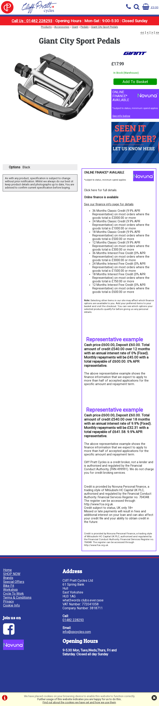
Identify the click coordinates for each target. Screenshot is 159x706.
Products (46, 34)
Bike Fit (102, 19)
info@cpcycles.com (57, 644)
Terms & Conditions (18, 598)
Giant (75, 34)
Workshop (125, 19)
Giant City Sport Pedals (104, 34)
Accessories (61, 34)
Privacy (9, 602)
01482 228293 (53, 632)
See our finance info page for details (109, 208)
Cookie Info (12, 606)
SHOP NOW (34, 19)
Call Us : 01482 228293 (32, 28)
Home (11, 19)
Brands (57, 19)
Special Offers (79, 19)
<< (142, 40)
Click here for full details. (100, 194)
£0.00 (149, 7)
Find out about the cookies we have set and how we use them (79, 702)
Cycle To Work (147, 19)
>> (157, 40)
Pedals (85, 34)
